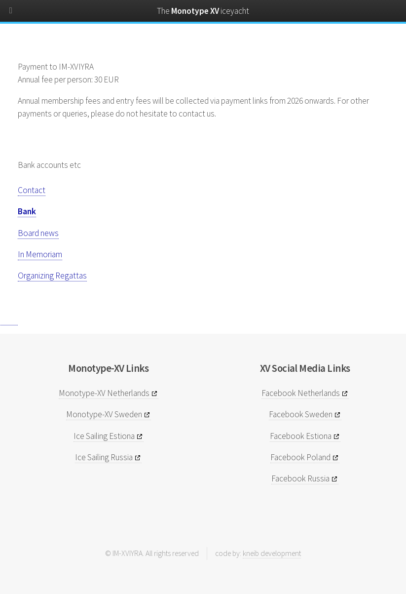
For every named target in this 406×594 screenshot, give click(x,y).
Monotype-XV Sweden (104, 414)
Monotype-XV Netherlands (104, 393)
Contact (31, 190)
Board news (38, 233)
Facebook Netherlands (300, 393)
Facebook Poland (300, 457)
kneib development (272, 553)
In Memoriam (40, 254)
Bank (27, 211)
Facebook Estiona (301, 436)
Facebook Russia (300, 478)
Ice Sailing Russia (104, 457)
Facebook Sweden (300, 414)
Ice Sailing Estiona (104, 436)
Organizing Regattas (52, 275)
